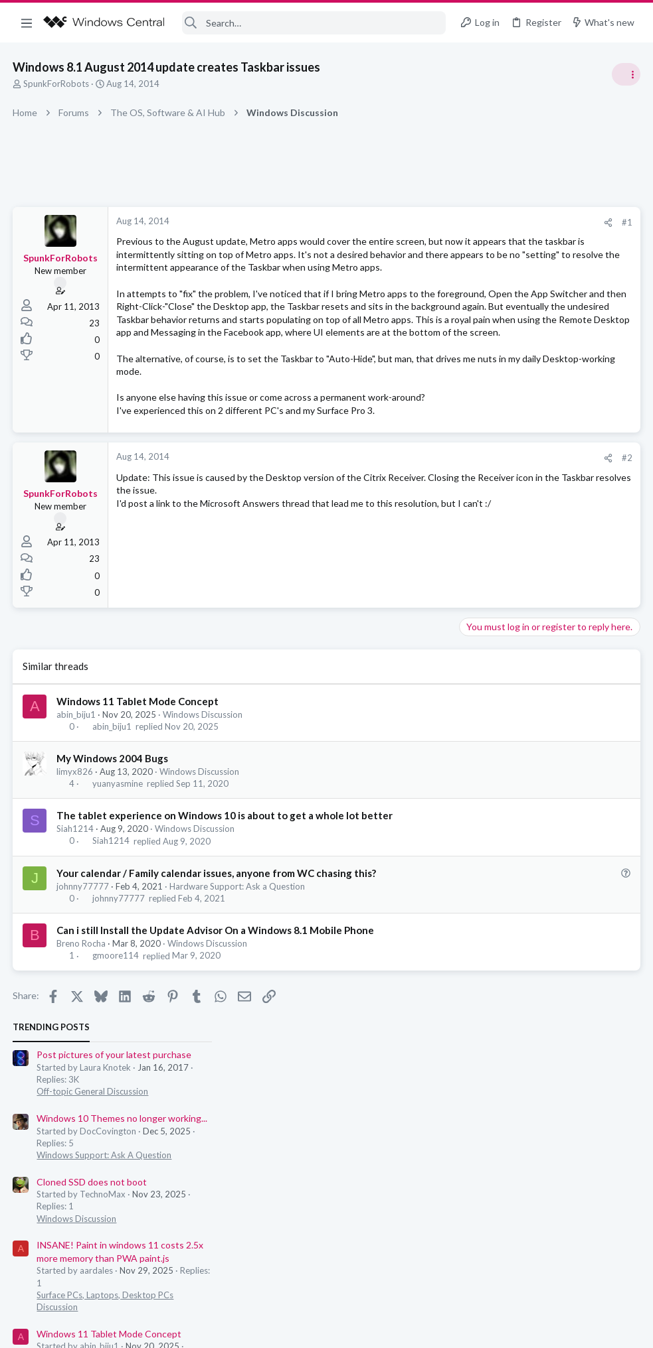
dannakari (620, 669)
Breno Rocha (81, 1021)
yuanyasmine (117, 861)
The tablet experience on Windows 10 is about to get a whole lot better (225, 894)
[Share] (395, 222)
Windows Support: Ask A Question (531, 341)
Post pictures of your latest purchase (541, 241)
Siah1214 (75, 907)
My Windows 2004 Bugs (113, 836)
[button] (26, 22)
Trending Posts (478, 213)
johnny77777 (83, 964)
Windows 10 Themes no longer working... (549, 304)
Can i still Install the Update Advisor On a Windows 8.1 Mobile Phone (216, 1008)
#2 (414, 536)
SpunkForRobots (57, 83)
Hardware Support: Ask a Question (238, 964)
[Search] (314, 22)
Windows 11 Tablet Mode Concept (138, 779)
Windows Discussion (203, 792)
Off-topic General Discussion (520, 278)
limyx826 (75, 849)
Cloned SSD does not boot (519, 368)
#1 (414, 222)
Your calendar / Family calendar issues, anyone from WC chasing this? (217, 951)
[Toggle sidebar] (626, 74)
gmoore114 (115, 1033)
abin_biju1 (76, 792)
